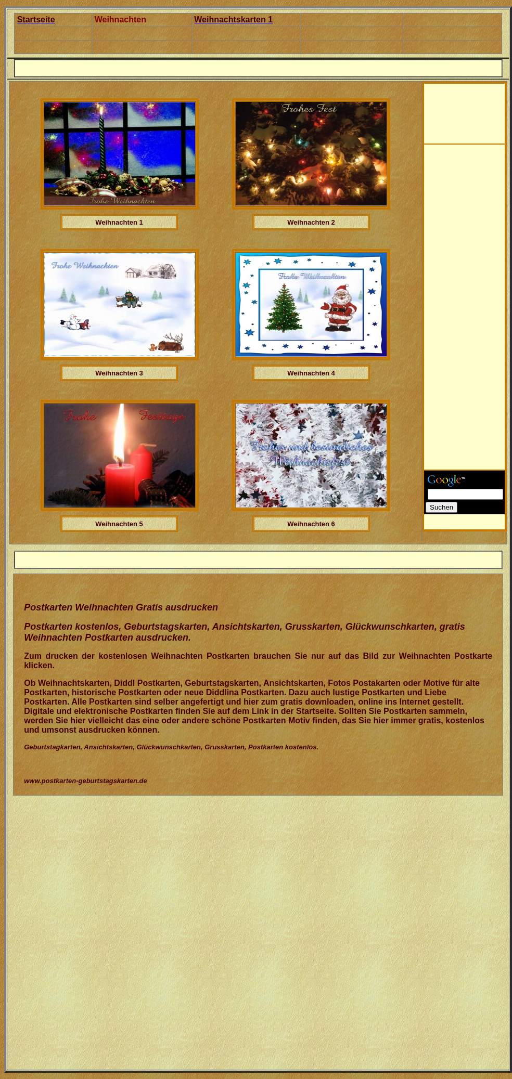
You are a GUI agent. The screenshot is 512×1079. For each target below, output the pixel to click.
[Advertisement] (467, 107)
